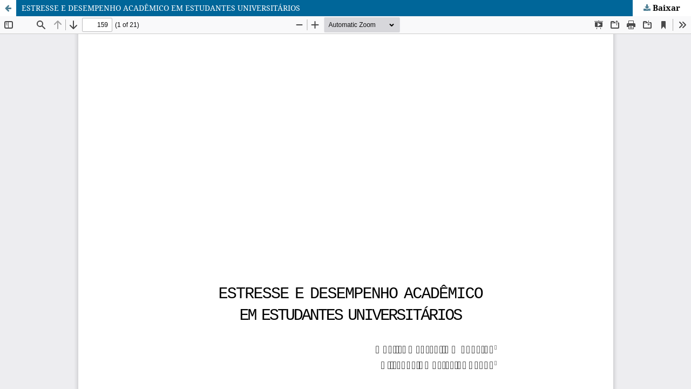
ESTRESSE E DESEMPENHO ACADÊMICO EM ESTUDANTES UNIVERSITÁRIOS (161, 8)
